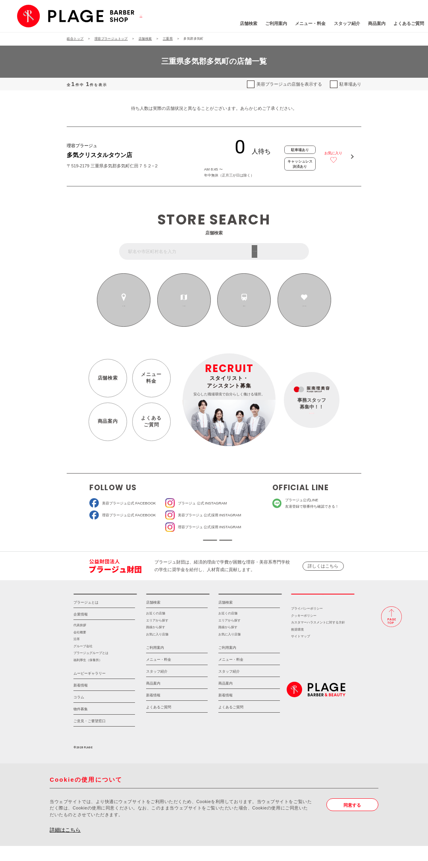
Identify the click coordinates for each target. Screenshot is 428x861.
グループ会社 (83, 661)
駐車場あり (350, 84)
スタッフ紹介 (310, 23)
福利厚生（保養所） (87, 675)
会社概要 (79, 647)
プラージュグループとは (90, 668)
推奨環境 (297, 644)
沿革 (76, 654)
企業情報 (80, 629)
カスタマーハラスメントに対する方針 (318, 637)
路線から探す (244, 306)
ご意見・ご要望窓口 (89, 736)
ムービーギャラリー (89, 688)
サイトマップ (300, 651)
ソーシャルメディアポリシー (254, 544)
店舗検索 (211, 23)
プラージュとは (85, 617)
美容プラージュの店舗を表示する (289, 84)
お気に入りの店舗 (304, 306)
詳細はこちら (65, 845)
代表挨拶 (79, 640)
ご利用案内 (239, 23)
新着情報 (80, 700)
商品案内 (339, 23)
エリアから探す (183, 306)
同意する (352, 820)
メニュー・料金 (273, 23)
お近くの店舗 (124, 306)
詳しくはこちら (323, 573)
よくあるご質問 (371, 23)
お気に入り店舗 (157, 649)
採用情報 (323, 605)
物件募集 (80, 724)
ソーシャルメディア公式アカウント (173, 544)
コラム (78, 712)
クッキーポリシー (303, 631)
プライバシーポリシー (307, 623)
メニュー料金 (151, 378)
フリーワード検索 (284, 251)
